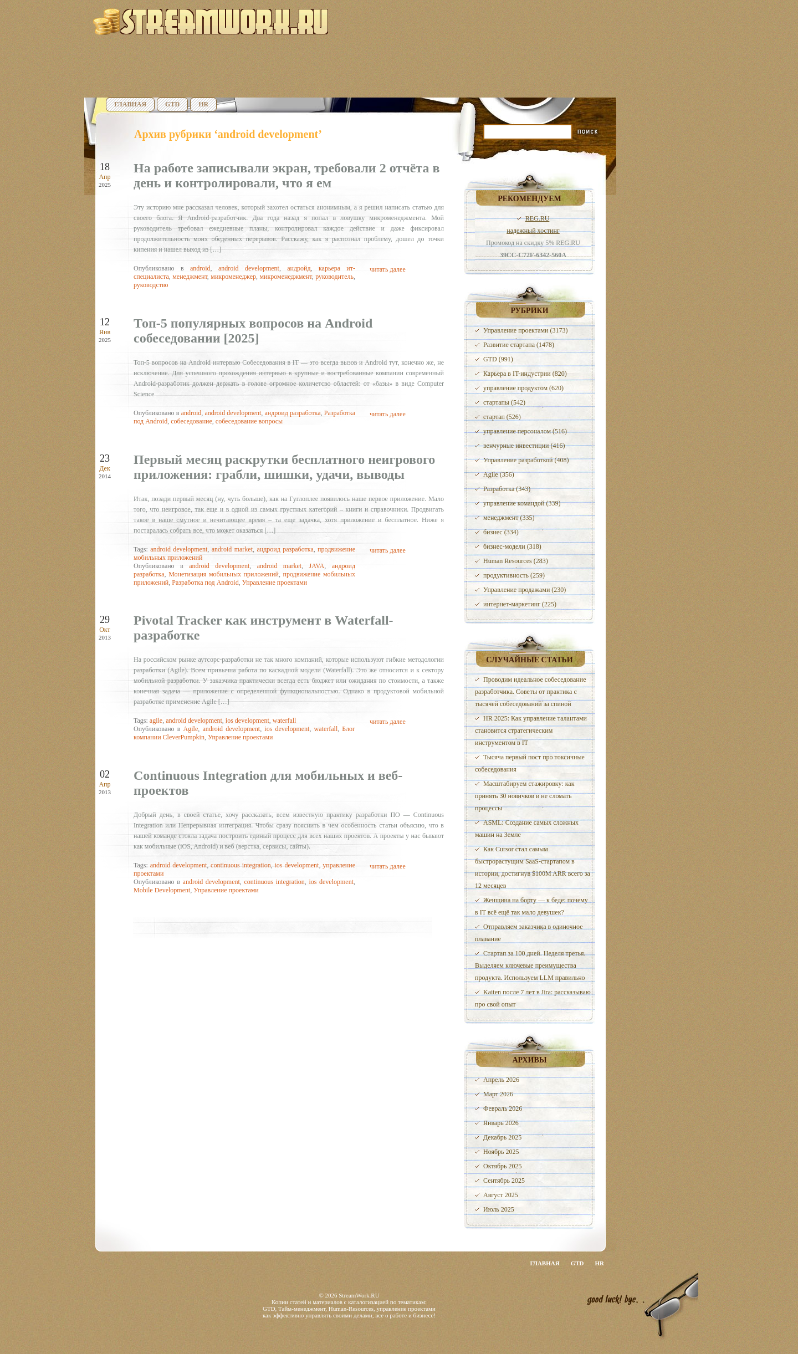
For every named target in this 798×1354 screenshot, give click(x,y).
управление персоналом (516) (525, 431)
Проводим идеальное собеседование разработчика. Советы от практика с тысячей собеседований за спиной (530, 692)
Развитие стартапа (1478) (518, 345)
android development (248, 268)
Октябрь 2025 (502, 1166)
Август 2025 (500, 1195)
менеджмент (189, 276)
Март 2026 (498, 1094)
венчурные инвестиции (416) (524, 445)
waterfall (284, 720)
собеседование (191, 421)
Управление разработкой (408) (526, 460)
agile (156, 720)
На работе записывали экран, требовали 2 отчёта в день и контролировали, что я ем (286, 175)
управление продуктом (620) (523, 388)
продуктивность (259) (514, 575)
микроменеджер (233, 276)
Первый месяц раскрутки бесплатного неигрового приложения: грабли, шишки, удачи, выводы (284, 467)
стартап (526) (502, 417)
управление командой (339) (522, 503)
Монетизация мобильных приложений (223, 574)
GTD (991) (498, 359)
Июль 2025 (498, 1209)
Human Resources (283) (515, 561)
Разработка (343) (506, 489)
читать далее (388, 269)
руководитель (334, 276)
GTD (172, 104)
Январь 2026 (501, 1123)
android (200, 268)
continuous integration (241, 865)
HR (203, 104)
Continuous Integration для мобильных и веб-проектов (268, 783)
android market (232, 549)
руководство (151, 285)
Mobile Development (162, 890)
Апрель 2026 (501, 1080)
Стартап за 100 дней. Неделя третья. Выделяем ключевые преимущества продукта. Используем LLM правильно (530, 965)
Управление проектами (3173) (525, 330)
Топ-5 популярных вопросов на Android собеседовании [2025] (253, 330)
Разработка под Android (205, 582)
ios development (247, 720)
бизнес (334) (501, 532)
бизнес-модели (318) (512, 546)
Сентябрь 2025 (504, 1180)
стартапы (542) (504, 402)
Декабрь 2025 (502, 1137)
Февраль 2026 (502, 1108)
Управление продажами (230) (524, 590)
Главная (130, 104)
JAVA (317, 566)
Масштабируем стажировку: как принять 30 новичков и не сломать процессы (524, 796)
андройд (298, 268)
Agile (190, 729)
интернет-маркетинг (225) (519, 604)
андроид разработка (292, 413)
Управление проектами (274, 582)
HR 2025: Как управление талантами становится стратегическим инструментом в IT (531, 730)
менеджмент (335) (508, 518)
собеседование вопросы (249, 421)
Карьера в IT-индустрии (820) (525, 373)
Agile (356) (498, 474)
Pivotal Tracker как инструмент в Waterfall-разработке (263, 627)
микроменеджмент (285, 276)
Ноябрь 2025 (501, 1152)
